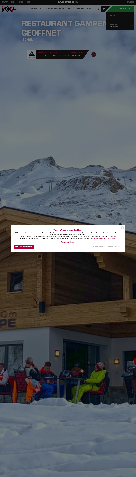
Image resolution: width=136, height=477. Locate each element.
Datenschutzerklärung (100, 238)
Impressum (111, 238)
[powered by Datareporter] (122, 229)
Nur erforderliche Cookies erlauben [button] (107, 247)
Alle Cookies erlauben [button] (23, 247)
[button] (67, 242)
